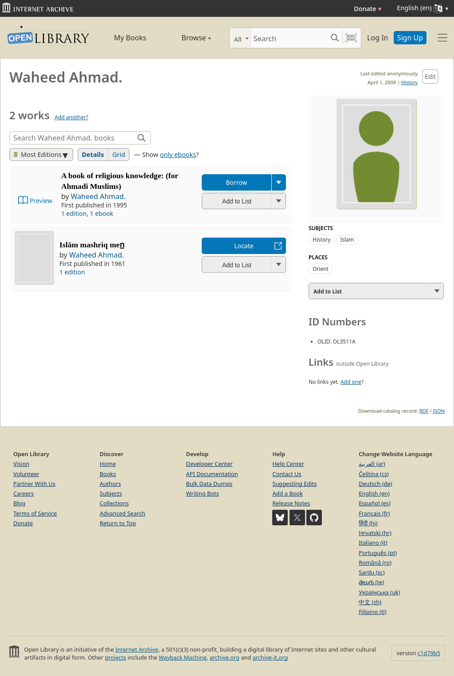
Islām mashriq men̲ (92, 244)
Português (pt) (378, 553)
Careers (23, 493)
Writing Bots (202, 493)
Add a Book (287, 493)
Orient (321, 269)
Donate (368, 8)
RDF (424, 410)
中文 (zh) (370, 602)
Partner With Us (34, 484)
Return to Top (118, 523)
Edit (430, 76)
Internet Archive (136, 649)
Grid (118, 154)
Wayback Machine (183, 657)
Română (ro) (375, 563)
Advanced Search (122, 513)
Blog (19, 503)
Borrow (236, 182)
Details (93, 154)
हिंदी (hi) (368, 523)
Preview (41, 200)
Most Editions (38, 154)
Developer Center (209, 464)
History (409, 82)
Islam (347, 239)
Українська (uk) (379, 592)
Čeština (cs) (374, 474)
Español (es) (375, 503)
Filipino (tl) (372, 612)
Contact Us (286, 474)
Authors (110, 484)
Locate (243, 246)
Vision (21, 464)
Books (108, 474)
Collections (114, 503)
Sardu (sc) (371, 572)
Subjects (111, 493)
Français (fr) (374, 513)
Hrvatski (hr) (375, 533)
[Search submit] (334, 38)
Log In (377, 38)
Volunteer (26, 474)
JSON (439, 410)
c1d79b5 (429, 653)
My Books (130, 38)
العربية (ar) (372, 464)
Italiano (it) (373, 543)
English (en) (374, 493)
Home (108, 464)
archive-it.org (270, 657)
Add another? (71, 117)
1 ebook (102, 213)
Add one (350, 382)
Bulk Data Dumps (209, 484)
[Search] (288, 38)
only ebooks (178, 154)
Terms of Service (35, 513)
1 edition (74, 213)
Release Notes (291, 503)
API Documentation (212, 474)
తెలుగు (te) (371, 582)
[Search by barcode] (351, 38)
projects (115, 657)
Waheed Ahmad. (98, 196)
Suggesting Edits (294, 484)
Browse (187, 38)
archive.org (224, 657)
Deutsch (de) (375, 484)
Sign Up (410, 38)
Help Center (288, 464)
